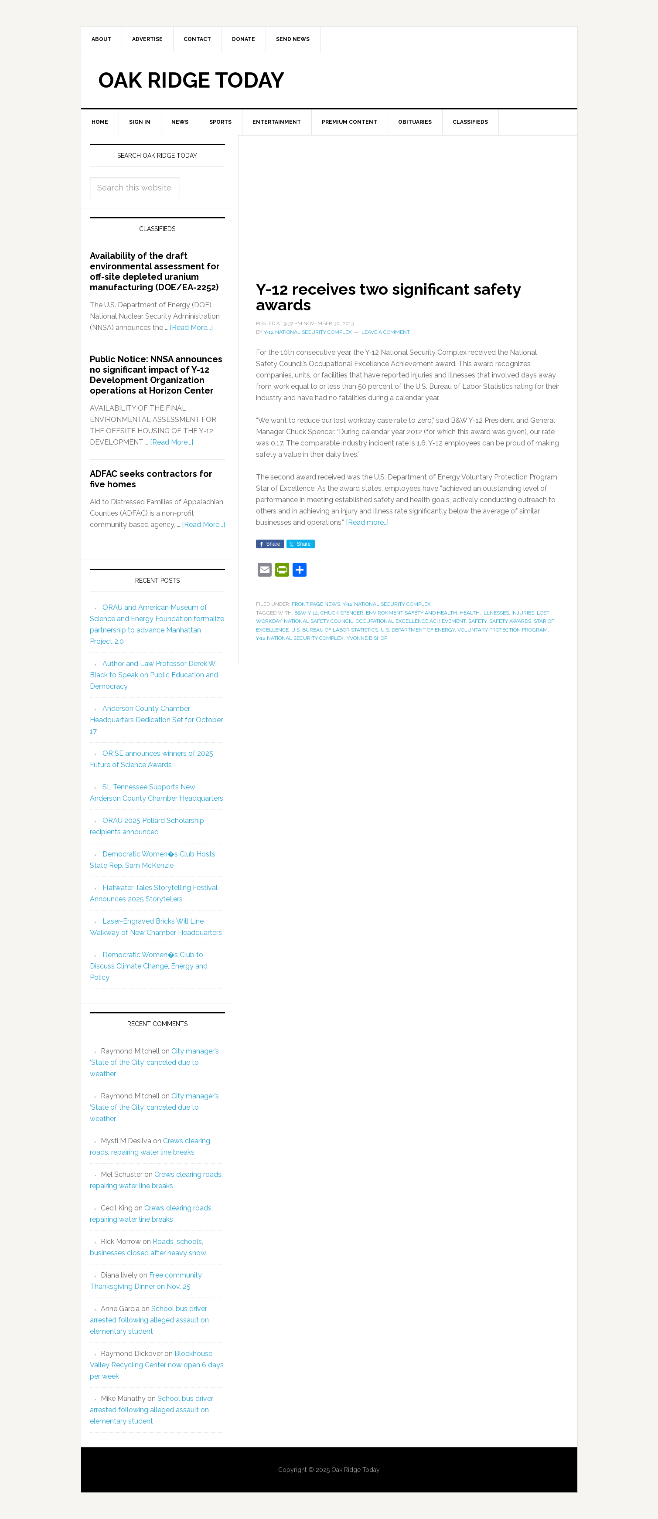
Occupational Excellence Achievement (411, 621)
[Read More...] (191, 327)
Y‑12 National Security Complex (300, 638)
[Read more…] (367, 522)
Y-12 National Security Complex (387, 604)
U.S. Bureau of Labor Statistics (334, 630)
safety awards (510, 621)
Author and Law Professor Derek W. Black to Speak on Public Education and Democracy (154, 674)
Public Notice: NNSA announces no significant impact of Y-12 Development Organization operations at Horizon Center (156, 375)
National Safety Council (318, 621)
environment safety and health (411, 613)
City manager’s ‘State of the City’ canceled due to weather (154, 1062)
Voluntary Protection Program (502, 630)
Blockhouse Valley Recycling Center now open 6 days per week (157, 1364)
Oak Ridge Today (191, 80)
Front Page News (316, 604)
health (470, 613)
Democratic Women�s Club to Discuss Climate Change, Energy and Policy (149, 966)
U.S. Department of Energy (418, 630)
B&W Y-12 (306, 613)
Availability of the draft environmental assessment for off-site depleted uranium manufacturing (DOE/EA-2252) (155, 271)
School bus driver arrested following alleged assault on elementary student (149, 1320)
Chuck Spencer (341, 613)
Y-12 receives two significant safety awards (388, 297)
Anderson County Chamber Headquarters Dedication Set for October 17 (156, 719)
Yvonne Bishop (367, 638)
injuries (522, 613)
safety (477, 621)
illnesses (495, 613)
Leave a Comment (385, 332)
